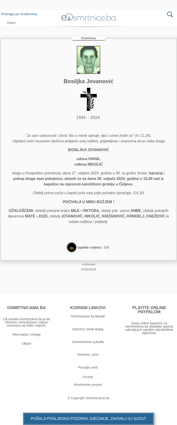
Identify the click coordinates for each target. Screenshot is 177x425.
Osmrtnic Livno (88, 354)
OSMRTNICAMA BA (26, 307)
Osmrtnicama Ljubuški (88, 342)
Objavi (26, 343)
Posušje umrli (87, 367)
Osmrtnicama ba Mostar (88, 316)
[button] (88, 419)
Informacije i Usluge (26, 334)
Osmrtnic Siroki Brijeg (87, 329)
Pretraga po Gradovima (21, 14)
